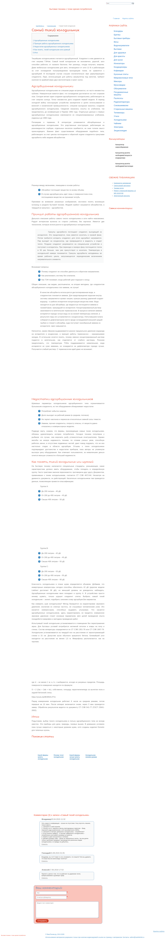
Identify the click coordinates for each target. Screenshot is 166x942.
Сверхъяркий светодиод (122, 185)
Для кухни (118, 60)
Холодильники (51, 26)
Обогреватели (120, 89)
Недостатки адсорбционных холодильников (51, 47)
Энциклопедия (120, 131)
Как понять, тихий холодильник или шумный (51, 50)
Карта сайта (128, 18)
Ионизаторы (119, 63)
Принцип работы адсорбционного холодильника (53, 43)
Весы (116, 42)
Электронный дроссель (122, 196)
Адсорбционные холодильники (46, 40)
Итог (35, 53)
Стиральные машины (123, 109)
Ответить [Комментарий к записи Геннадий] (45, 861)
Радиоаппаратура (121, 102)
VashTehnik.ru (40, 26)
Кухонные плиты (121, 74)
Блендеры (118, 31)
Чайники (117, 123)
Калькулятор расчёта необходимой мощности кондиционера (123, 155)
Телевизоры (119, 113)
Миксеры (118, 81)
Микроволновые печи (123, 78)
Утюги (116, 116)
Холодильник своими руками (91, 756)
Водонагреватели (121, 45)
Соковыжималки (121, 105)
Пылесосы (118, 98)
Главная (116, 18)
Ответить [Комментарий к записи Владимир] (45, 844)
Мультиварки (119, 85)
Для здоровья (120, 53)
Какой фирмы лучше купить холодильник (75, 757)
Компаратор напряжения (122, 183)
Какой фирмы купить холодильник (43, 757)
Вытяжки (118, 49)
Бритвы (117, 35)
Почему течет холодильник (59, 756)
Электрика (118, 127)
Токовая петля (119, 188)
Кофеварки (119, 71)
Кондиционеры (120, 67)
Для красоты (119, 56)
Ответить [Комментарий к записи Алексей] (45, 878)
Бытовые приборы (122, 38)
